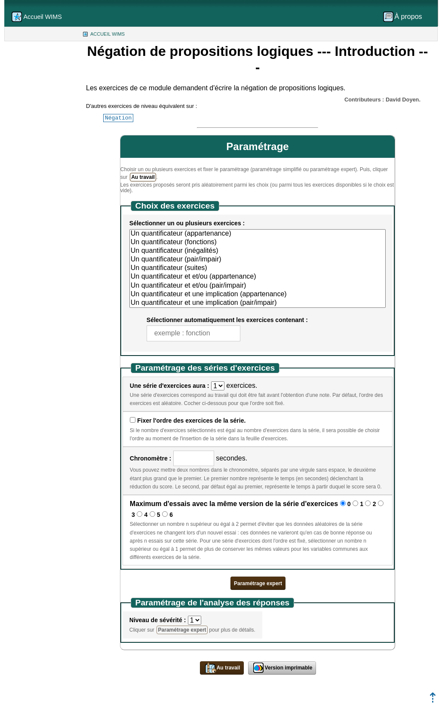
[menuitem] (405, 17)
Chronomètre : (150, 458)
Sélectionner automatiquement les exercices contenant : (227, 319)
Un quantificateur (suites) (257, 268)
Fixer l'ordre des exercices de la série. (191, 420)
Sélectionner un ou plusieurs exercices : (187, 223)
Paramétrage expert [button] (258, 583)
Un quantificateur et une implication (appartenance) (257, 294)
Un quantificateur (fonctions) (257, 242)
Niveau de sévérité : (157, 620)
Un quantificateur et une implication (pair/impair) (257, 303)
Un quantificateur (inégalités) (257, 251)
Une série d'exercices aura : (169, 385)
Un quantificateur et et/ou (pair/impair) (257, 286)
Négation (118, 118)
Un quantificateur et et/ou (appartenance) (257, 277)
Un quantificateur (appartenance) (257, 234)
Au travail (143, 177)
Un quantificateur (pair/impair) (257, 259)
